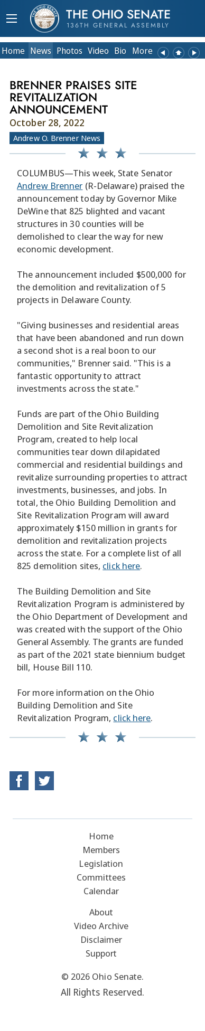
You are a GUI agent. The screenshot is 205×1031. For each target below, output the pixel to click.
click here (121, 566)
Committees (101, 877)
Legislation (101, 863)
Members (101, 850)
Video (98, 50)
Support (101, 953)
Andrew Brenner (49, 185)
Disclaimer (101, 939)
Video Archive (101, 926)
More (142, 50)
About (101, 912)
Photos (69, 50)
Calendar (101, 891)
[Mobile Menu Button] (11, 19)
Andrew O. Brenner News (56, 138)
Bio (120, 50)
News (40, 50)
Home (13, 50)
